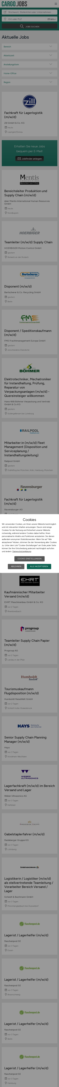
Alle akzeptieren (39, 566)
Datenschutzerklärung (21, 551)
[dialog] (29, 543)
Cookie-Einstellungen (29, 559)
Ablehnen (16, 566)
